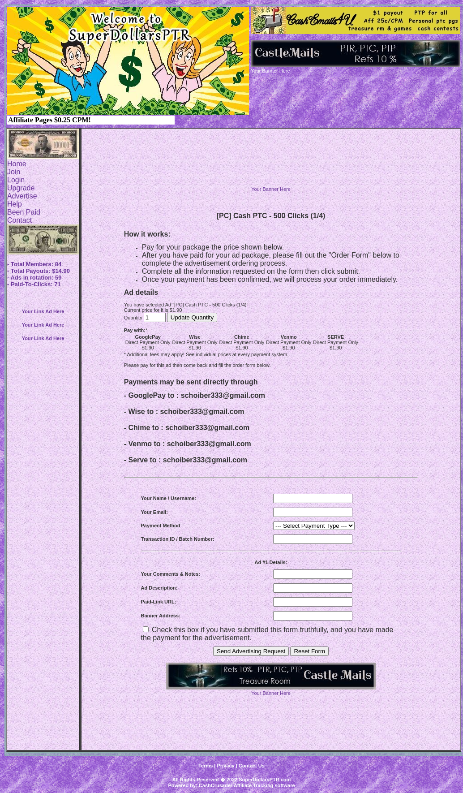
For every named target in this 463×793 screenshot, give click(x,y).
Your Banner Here (271, 189)
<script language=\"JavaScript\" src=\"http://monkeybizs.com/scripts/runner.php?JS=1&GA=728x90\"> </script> (271, 165)
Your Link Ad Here (43, 311)
